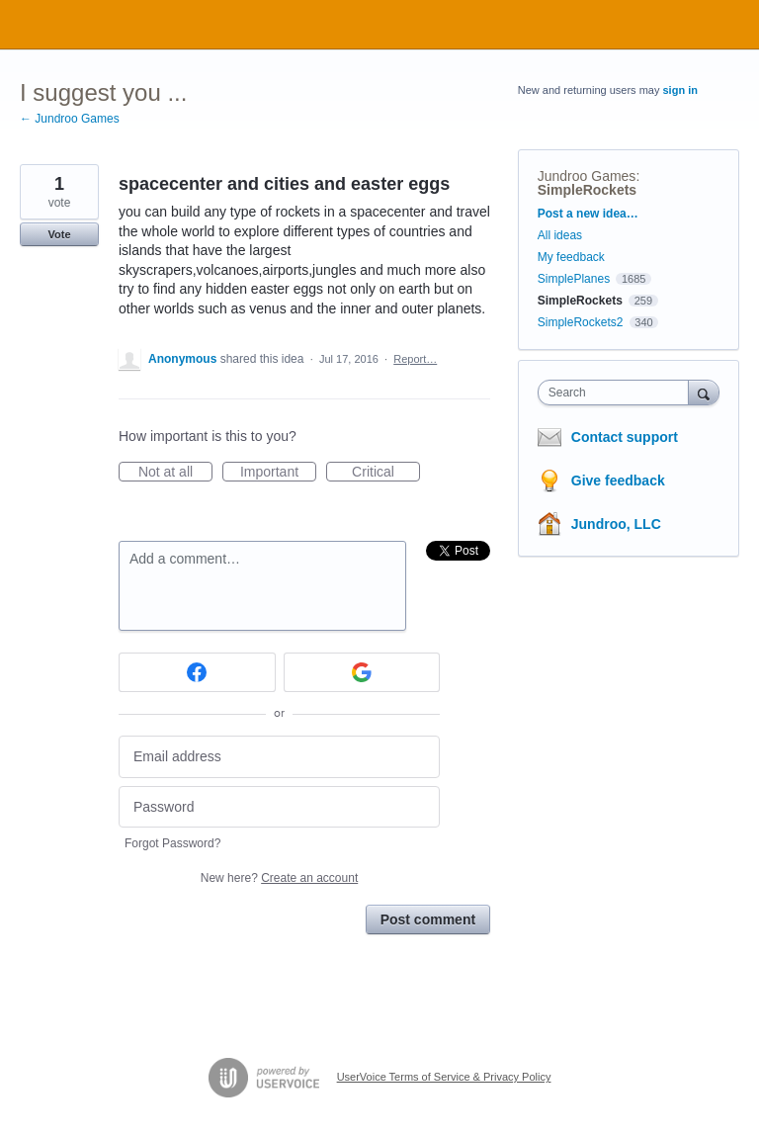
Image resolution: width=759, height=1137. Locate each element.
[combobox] (618, 392)
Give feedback (618, 480)
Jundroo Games (587, 176)
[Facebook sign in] (197, 672)
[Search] (703, 392)
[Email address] (279, 757)
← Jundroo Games (70, 119)
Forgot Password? (172, 843)
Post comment (427, 919)
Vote (58, 234)
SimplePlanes (574, 279)
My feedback (571, 257)
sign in (680, 90)
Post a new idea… (588, 213)
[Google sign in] (362, 672)
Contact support (624, 437)
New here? (279, 878)
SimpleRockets (587, 190)
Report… (415, 359)
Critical (386, 472)
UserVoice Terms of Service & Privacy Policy (444, 1077)
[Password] (279, 807)
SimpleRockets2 (581, 322)
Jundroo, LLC (616, 524)
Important (278, 472)
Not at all (175, 472)
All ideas (560, 235)
